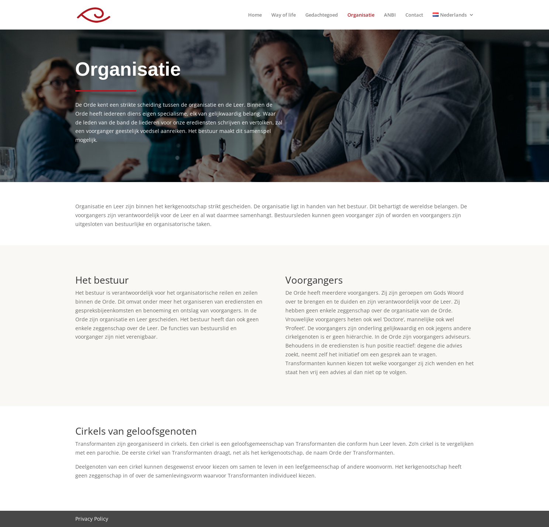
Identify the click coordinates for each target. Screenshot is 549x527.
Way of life (283, 15)
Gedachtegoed (321, 15)
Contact (414, 15)
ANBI (390, 15)
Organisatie (360, 15)
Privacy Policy (91, 518)
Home (255, 15)
